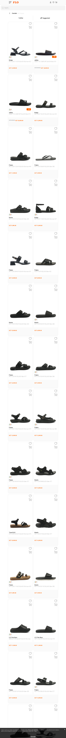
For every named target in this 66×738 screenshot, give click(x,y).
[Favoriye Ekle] (30, 23)
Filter (21, 18)
